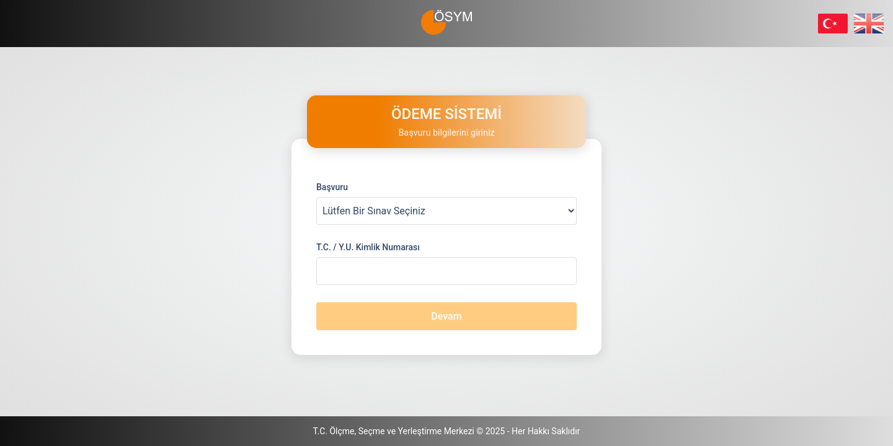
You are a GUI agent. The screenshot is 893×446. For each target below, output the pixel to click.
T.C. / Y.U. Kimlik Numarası (368, 247)
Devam (446, 316)
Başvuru (332, 187)
